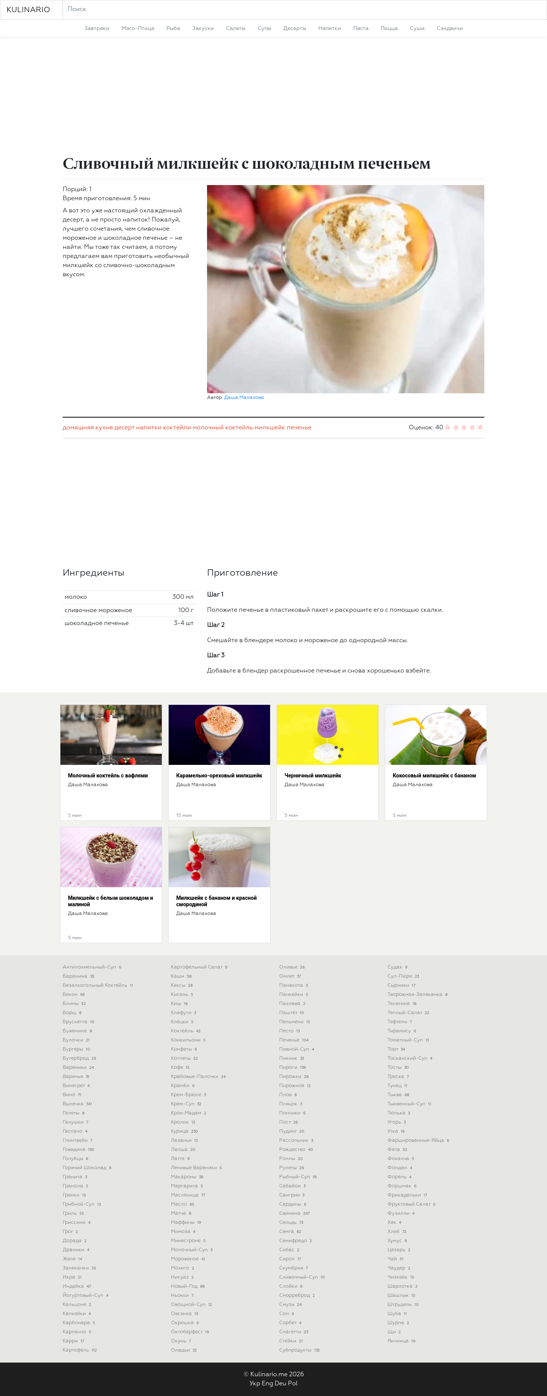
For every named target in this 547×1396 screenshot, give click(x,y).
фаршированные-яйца (419, 1140)
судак (398, 967)
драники (77, 1249)
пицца (389, 28)
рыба (173, 28)
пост (289, 1122)
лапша (184, 1149)
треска (398, 1076)
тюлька (399, 1113)
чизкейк (401, 1277)
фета (398, 1149)
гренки (75, 1195)
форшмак (402, 1186)
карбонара (79, 1322)
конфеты (184, 1049)
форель (400, 1176)
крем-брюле (189, 1094)
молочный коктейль (223, 428)
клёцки (183, 1021)
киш (180, 1003)
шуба (397, 1313)
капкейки (77, 1313)
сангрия (292, 1195)
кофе (181, 1067)
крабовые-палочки (199, 1076)
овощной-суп (192, 1304)
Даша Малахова (244, 397)
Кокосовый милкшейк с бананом (434, 775)
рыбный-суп (298, 1176)
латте (181, 1158)
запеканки (80, 1268)
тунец (398, 1085)
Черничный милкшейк (313, 775)
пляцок (291, 1104)
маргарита (187, 1186)
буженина (78, 1031)
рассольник (297, 1140)
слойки (291, 1286)
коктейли (177, 428)
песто (290, 1031)
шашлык (402, 1295)
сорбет (291, 1322)
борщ (73, 1012)
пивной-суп (297, 1049)
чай (396, 1259)
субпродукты (300, 1350)
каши (182, 976)
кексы (182, 985)
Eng (267, 1384)
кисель (182, 994)
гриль (74, 1213)
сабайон (293, 1186)
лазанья (185, 1140)
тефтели (400, 1021)
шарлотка (403, 1286)
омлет (290, 976)
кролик (184, 1122)
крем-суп (187, 1104)
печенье (299, 428)
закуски (203, 28)
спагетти (294, 1332)
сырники (402, 985)
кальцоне (78, 1304)
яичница (402, 1341)
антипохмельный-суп (93, 967)
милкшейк (270, 428)
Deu (280, 1384)
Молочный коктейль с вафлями (108, 775)
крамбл (183, 1085)
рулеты (292, 1167)
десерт (124, 428)
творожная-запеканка (418, 994)
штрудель (403, 1304)
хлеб (397, 1231)
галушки (76, 1122)
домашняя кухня (88, 428)
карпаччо (78, 1332)
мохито (183, 1268)
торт (396, 1049)
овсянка (185, 1313)
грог (71, 1231)
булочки (77, 1040)
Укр (255, 1384)
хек (395, 1222)
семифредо (296, 1240)
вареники (79, 1067)
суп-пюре (404, 976)
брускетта (79, 1021)
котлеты (185, 1058)
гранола (76, 1186)
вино (73, 1094)
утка (396, 1131)
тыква (399, 1094)
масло (183, 1204)
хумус (397, 1240)
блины (75, 1003)
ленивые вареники (197, 1167)
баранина (79, 976)
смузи (291, 1304)
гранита (76, 1176)
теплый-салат (409, 1012)
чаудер (399, 1268)
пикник (292, 1058)
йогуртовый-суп (86, 1295)
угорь (397, 1122)
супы (264, 28)
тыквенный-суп (410, 1104)
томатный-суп (408, 1040)
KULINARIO (28, 10)
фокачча (401, 1158)
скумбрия (294, 1268)
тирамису (402, 1031)
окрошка (185, 1322)
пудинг (292, 1131)
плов (288, 1094)
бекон (74, 994)
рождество (297, 1149)
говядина (79, 1149)
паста (360, 28)
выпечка (78, 1104)
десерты (294, 28)
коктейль (186, 1031)
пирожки (294, 1076)
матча (182, 1213)
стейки (291, 1341)
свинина (295, 1213)
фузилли (401, 1213)
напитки (329, 28)
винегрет (77, 1085)
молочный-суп (192, 1249)
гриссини (77, 1222)
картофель (80, 1350)
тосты (398, 1067)
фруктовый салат (412, 1204)
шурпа (399, 1322)
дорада (75, 1240)
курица (185, 1131)
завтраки (96, 28)
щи (394, 1332)
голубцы (76, 1158)
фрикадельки (407, 1195)
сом (287, 1313)
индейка (77, 1286)
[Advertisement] (273, 97)
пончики (293, 1113)
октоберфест (190, 1332)
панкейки (294, 994)
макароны (188, 1176)
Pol (293, 1384)
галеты (74, 1113)
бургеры (77, 1049)
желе (73, 1259)
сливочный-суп (302, 1277)
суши (417, 28)
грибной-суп (82, 1204)
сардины (293, 1204)
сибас (290, 1249)
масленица (189, 1195)
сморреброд (297, 1295)
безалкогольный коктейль (98, 985)
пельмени (295, 1021)
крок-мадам (189, 1113)
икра (73, 1277)
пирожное (295, 1085)
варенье (77, 1076)
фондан (400, 1167)
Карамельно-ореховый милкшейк (219, 775)
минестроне (189, 1240)
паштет (292, 1012)
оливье (292, 967)
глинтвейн (78, 1140)
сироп (290, 1259)
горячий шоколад (88, 1167)
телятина (402, 1003)
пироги (293, 1067)
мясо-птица (138, 28)
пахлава (293, 1003)
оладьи (184, 1350)
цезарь (399, 1249)
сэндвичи (450, 28)
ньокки (183, 1295)
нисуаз (183, 1277)
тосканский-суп (410, 1058)
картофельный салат (200, 967)
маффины (186, 1222)
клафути (184, 1012)
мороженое (189, 1259)
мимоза (184, 1231)
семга (291, 1231)
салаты (235, 28)
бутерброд (80, 1058)
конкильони (189, 1040)
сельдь (292, 1222)
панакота (294, 985)
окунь (181, 1341)
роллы (291, 1158)
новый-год (188, 1286)
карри (74, 1341)
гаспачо (76, 1131)
